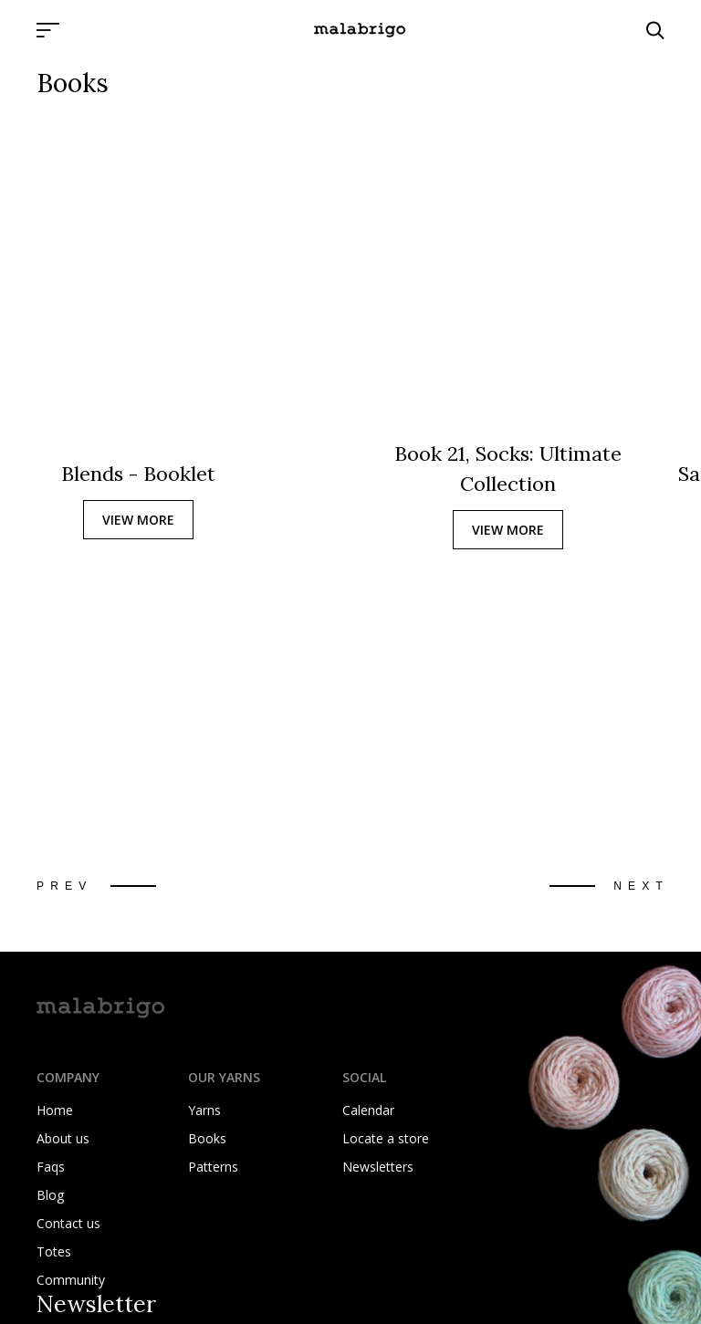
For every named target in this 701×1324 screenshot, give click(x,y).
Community (71, 1279)
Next (641, 886)
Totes (54, 1251)
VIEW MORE (138, 519)
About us (63, 1138)
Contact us (68, 1223)
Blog (50, 1195)
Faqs (51, 1166)
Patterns (213, 1166)
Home (55, 1110)
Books (207, 1138)
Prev (64, 886)
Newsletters (377, 1166)
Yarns (204, 1110)
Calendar (368, 1110)
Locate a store (385, 1138)
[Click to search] (655, 30)
